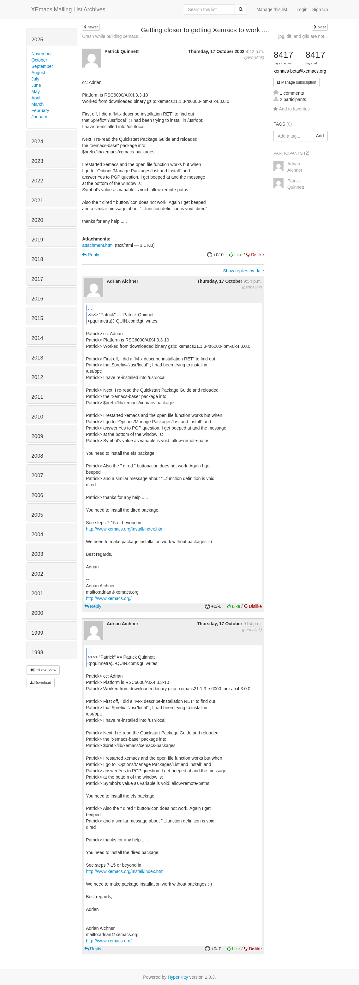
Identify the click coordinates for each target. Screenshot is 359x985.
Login (301, 9)
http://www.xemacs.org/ (109, 598)
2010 (37, 417)
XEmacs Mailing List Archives (68, 9)
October (39, 59)
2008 (37, 456)
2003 (37, 554)
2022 (37, 181)
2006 (37, 495)
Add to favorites (291, 108)
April (36, 97)
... (90, 308)
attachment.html (98, 245)
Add (320, 135)
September (42, 66)
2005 (37, 515)
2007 (37, 475)
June (36, 85)
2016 (37, 299)
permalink (254, 57)
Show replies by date (243, 270)
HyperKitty (178, 977)
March (38, 104)
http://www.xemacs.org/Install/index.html (125, 528)
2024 (37, 142)
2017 (37, 279)
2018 (37, 259)
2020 (37, 220)
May (36, 91)
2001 (37, 593)
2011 (37, 397)
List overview (43, 670)
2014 (37, 338)
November (42, 53)
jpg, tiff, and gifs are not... (303, 36)
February (40, 110)
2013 (37, 358)
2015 (37, 318)
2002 (37, 574)
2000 (37, 613)
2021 (37, 201)
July (35, 78)
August (38, 72)
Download (40, 682)
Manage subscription (296, 82)
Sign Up (320, 9)
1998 (37, 653)
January (39, 116)
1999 (37, 633)
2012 (37, 377)
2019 (37, 240)
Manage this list (271, 9)
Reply (90, 254)
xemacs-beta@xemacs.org (299, 71)
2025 (37, 40)
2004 (37, 534)
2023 (37, 161)
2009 (37, 436)
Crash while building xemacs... (112, 36)
